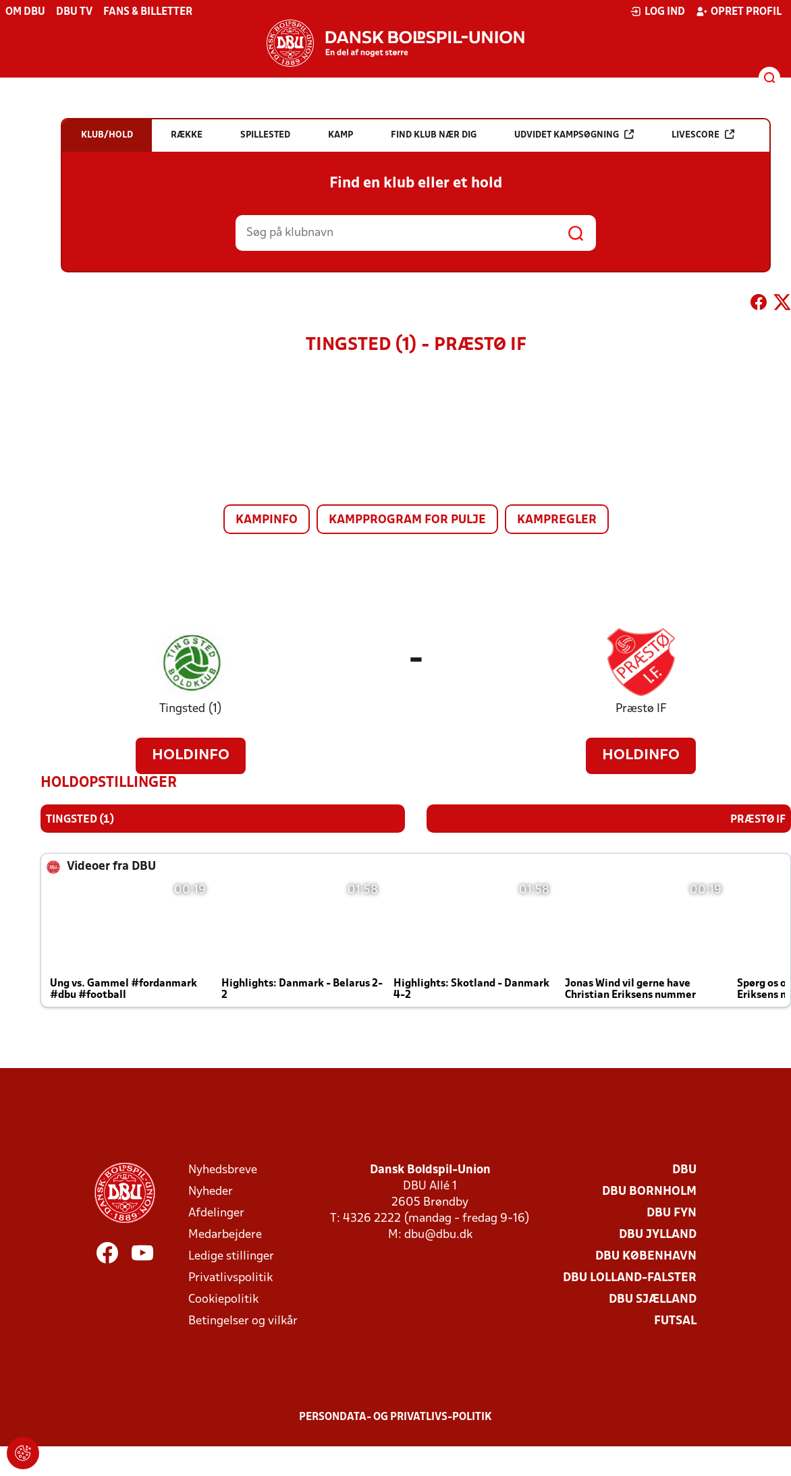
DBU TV (74, 12)
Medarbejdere (225, 1235)
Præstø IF (641, 709)
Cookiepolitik (223, 1299)
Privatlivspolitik (230, 1278)
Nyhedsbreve (222, 1170)
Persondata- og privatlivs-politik (395, 1417)
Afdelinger (216, 1213)
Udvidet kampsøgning (574, 134)
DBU (684, 1170)
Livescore (703, 134)
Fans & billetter (147, 12)
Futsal (675, 1321)
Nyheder (210, 1192)
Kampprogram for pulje (407, 520)
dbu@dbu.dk (438, 1235)
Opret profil (739, 11)
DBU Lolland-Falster (630, 1278)
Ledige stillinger (231, 1256)
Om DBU (25, 12)
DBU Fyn (672, 1213)
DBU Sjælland (653, 1299)
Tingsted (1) (190, 709)
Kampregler (557, 520)
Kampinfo (267, 520)
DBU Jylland (658, 1235)
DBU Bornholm (649, 1192)
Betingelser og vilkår (243, 1321)
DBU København (646, 1256)
